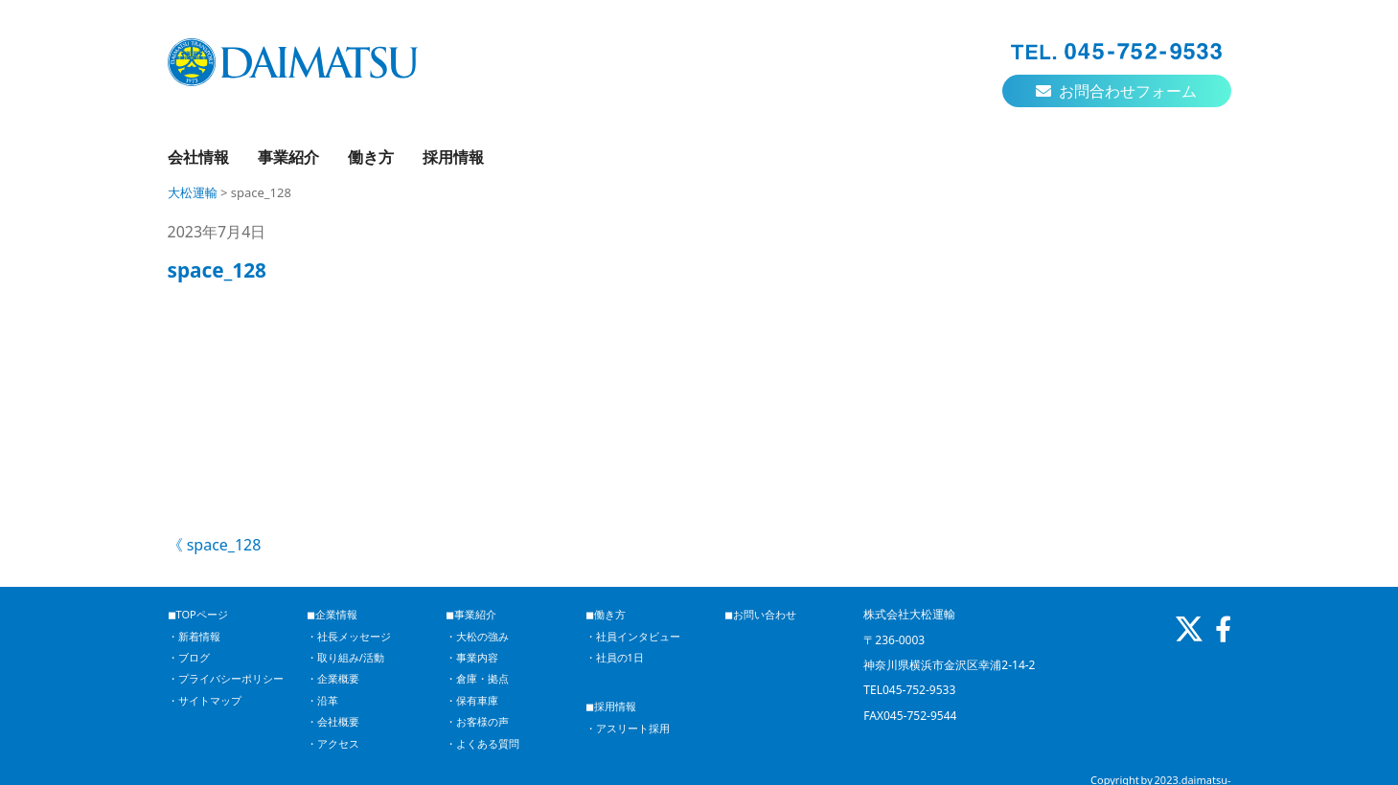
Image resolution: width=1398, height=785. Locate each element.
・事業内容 (472, 657)
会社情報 (198, 157)
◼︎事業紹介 (471, 614)
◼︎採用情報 (610, 706)
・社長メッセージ (349, 636)
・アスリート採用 (627, 728)
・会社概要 (333, 721)
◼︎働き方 (605, 614)
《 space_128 (215, 544)
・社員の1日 (614, 657)
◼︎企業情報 (332, 614)
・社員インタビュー (632, 636)
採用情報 (453, 157)
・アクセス (333, 743)
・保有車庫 (472, 700)
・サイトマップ (204, 700)
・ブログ (189, 657)
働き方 (371, 157)
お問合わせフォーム (1116, 90)
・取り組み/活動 (345, 657)
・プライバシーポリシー (226, 678)
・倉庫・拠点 (477, 678)
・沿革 (322, 700)
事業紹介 (288, 157)
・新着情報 (194, 636)
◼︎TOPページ (198, 614)
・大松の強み (477, 636)
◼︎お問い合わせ (760, 614)
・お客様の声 (477, 721)
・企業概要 (333, 678)
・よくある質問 (482, 743)
